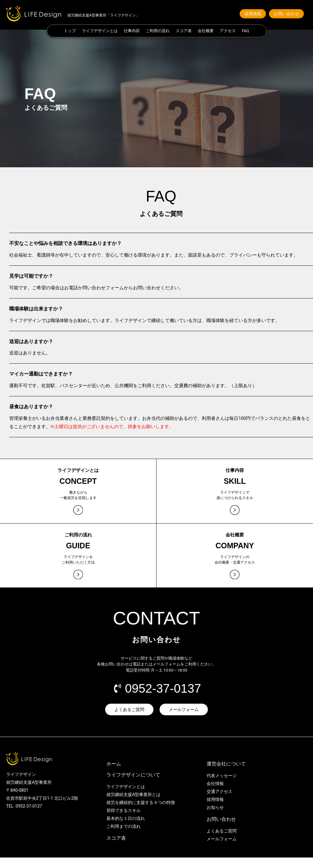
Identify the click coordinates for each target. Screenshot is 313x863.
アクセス (228, 30)
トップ (70, 30)
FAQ (245, 30)
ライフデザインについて (133, 780)
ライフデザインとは (100, 30)
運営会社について (226, 769)
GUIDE (78, 548)
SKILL (235, 481)
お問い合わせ (221, 825)
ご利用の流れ (158, 30)
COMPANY (234, 548)
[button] (253, 13)
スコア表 (184, 30)
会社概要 (206, 30)
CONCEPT (78, 481)
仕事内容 (132, 30)
